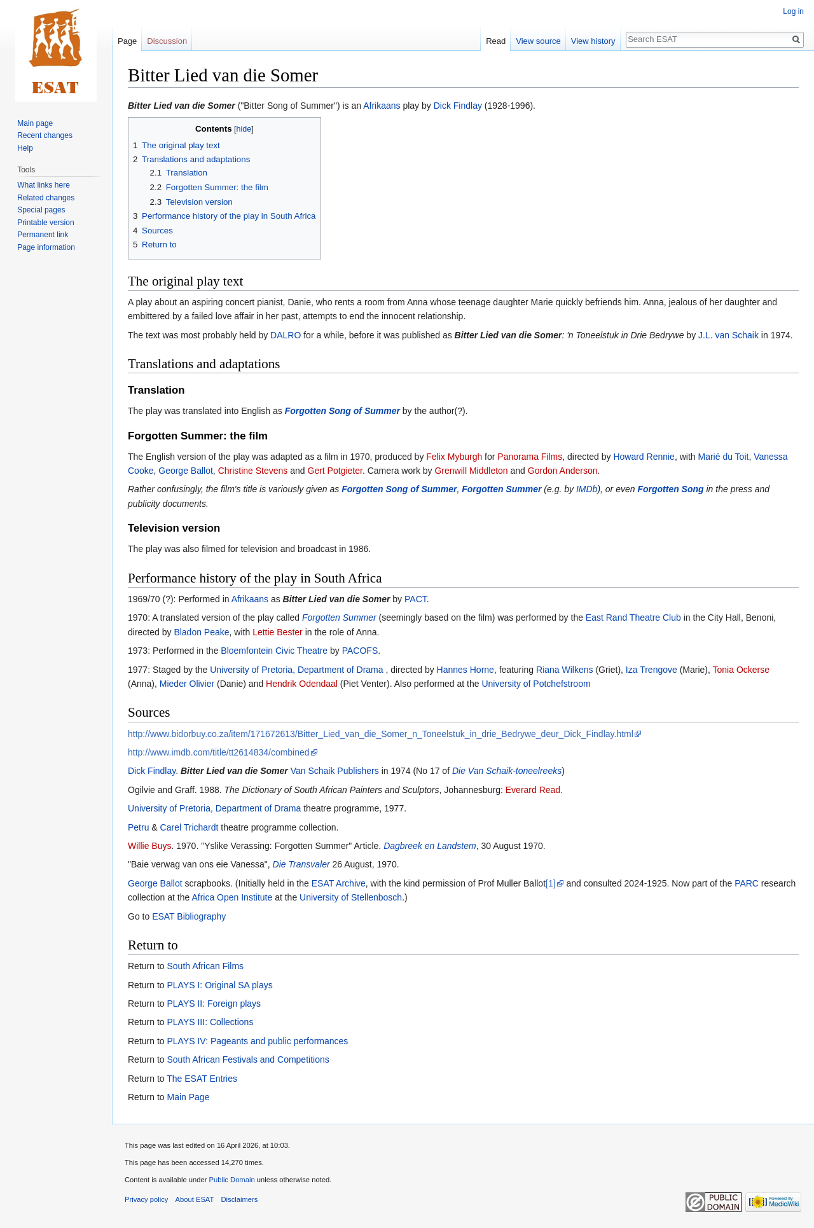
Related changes (45, 197)
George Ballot (185, 471)
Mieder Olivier (187, 684)
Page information (46, 247)
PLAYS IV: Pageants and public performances (257, 1041)
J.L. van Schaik (728, 335)
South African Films (205, 966)
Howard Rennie (644, 457)
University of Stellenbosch (351, 897)
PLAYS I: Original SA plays (219, 985)
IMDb (586, 489)
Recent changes (44, 135)
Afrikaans (381, 105)
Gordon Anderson (563, 471)
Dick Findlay (458, 105)
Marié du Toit (723, 457)
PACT (415, 599)
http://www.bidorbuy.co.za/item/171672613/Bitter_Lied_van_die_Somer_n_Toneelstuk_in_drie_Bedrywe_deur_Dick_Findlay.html (380, 734)
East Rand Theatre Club (633, 617)
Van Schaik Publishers (335, 771)
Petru (138, 827)
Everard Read (533, 790)
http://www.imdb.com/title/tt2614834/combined (219, 752)
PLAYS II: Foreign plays (214, 1003)
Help (25, 148)
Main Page (188, 1097)
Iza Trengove (651, 670)
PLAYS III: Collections (210, 1022)
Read (496, 41)
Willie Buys (149, 846)
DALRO (285, 335)
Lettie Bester (277, 632)
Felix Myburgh (454, 457)
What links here (43, 185)
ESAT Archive (339, 883)
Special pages (41, 209)
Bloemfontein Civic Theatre (274, 650)
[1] (551, 883)
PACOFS (360, 650)
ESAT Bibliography (189, 916)
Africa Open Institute (231, 897)
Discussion (167, 41)
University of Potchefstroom (535, 684)
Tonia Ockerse (741, 670)
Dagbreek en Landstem (429, 846)
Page (127, 41)
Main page (35, 123)
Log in (793, 11)
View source (538, 41)
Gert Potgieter (335, 471)
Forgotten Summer (501, 489)
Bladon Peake (201, 632)
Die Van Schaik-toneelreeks (507, 771)
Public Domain (231, 1179)
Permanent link (42, 234)
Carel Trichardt (189, 827)
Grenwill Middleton (470, 471)
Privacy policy (146, 1199)
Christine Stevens (253, 471)
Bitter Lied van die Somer (181, 105)
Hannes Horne (465, 670)
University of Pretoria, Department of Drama (296, 670)
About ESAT (195, 1199)
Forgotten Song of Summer (342, 411)
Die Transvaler (301, 864)
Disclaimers (239, 1199)
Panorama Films (529, 457)
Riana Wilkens (564, 670)
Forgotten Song (670, 489)
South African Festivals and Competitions (248, 1059)
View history (593, 41)
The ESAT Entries (202, 1078)
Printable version (45, 222)
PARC (747, 883)
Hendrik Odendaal (302, 684)
